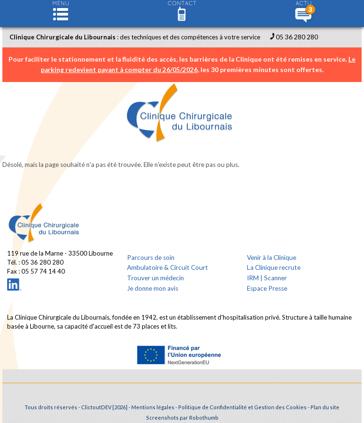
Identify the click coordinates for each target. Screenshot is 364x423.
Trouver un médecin (155, 278)
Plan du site (324, 407)
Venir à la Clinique (271, 257)
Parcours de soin (150, 257)
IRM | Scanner (267, 278)
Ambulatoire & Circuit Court (167, 267)
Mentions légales (152, 407)
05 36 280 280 (297, 37)
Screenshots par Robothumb (182, 417)
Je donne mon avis (152, 288)
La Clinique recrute (273, 267)
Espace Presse (267, 288)
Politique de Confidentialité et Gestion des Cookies (242, 407)
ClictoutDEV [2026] (104, 407)
